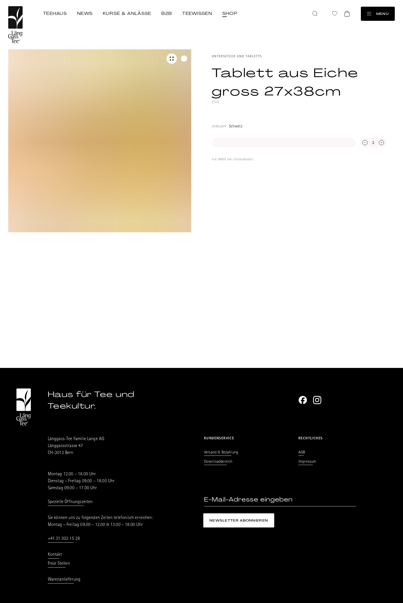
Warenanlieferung (64, 580)
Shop (229, 13)
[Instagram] (317, 400)
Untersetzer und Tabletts (237, 56)
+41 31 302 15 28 (64, 539)
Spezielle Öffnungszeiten (70, 502)
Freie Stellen (59, 564)
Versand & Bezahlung (221, 453)
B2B (166, 13)
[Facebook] (303, 400)
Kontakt (55, 555)
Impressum (307, 462)
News (85, 13)
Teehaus (55, 13)
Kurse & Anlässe (127, 13)
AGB (301, 453)
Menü (378, 14)
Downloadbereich (218, 462)
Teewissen (197, 13)
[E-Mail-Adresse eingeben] (280, 499)
